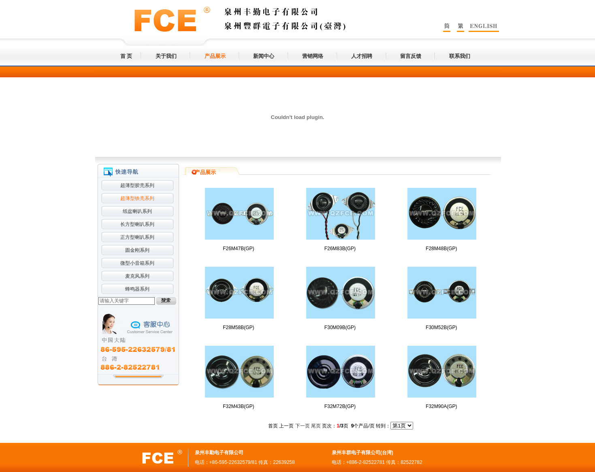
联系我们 (459, 56)
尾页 (316, 426)
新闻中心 (263, 56)
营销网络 (312, 56)
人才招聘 (361, 56)
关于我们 (166, 56)
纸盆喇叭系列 (137, 211)
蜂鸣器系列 (137, 289)
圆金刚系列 (137, 250)
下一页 (302, 426)
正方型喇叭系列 (137, 237)
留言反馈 (410, 56)
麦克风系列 (137, 276)
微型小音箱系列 (137, 263)
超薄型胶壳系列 (137, 185)
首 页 (126, 56)
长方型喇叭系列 (137, 224)
